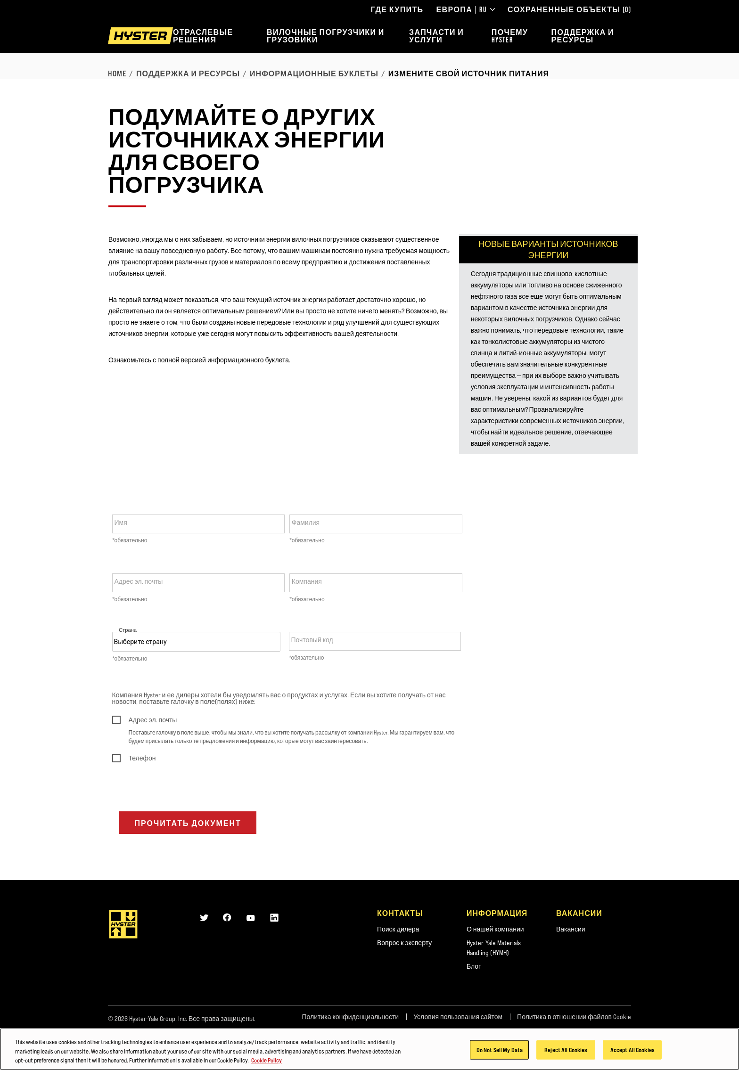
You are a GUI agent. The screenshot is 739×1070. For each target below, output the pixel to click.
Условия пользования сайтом (457, 1016)
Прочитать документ (188, 823)
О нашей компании (495, 929)
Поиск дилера (398, 929)
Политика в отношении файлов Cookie (574, 1016)
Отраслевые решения (203, 36)
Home (117, 73)
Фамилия (306, 522)
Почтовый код (312, 640)
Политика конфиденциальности (350, 1016)
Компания (307, 581)
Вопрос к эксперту (404, 943)
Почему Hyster (510, 36)
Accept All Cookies (632, 1049)
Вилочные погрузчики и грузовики (326, 36)
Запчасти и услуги (436, 36)
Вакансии (570, 929)
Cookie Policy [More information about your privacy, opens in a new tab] (266, 1060)
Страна (128, 630)
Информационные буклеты (314, 73)
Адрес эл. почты (139, 581)
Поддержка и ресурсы (582, 36)
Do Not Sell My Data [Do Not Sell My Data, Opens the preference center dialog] (499, 1049)
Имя (121, 522)
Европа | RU (465, 9)
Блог (474, 966)
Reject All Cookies (565, 1049)
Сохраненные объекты (569, 9)
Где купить (396, 9)
